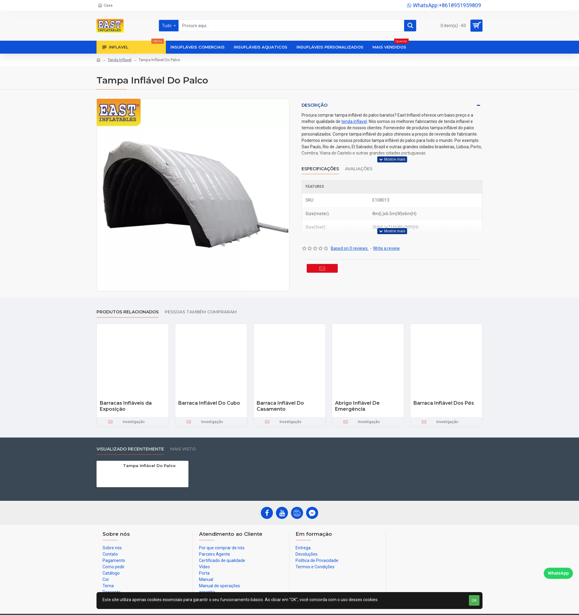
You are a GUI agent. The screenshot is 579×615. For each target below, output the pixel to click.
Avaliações (358, 165)
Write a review (386, 240)
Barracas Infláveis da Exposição (126, 406)
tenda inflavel (354, 121)
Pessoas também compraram (201, 312)
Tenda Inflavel (119, 60)
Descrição (314, 105)
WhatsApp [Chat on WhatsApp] (558, 573)
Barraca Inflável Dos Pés (443, 403)
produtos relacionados (127, 312)
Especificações (320, 165)
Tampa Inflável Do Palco (149, 465)
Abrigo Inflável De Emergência (357, 406)
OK (474, 600)
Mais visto (183, 449)
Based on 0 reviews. (350, 240)
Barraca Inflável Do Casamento (280, 406)
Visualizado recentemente (130, 449)
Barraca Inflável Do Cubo (209, 403)
